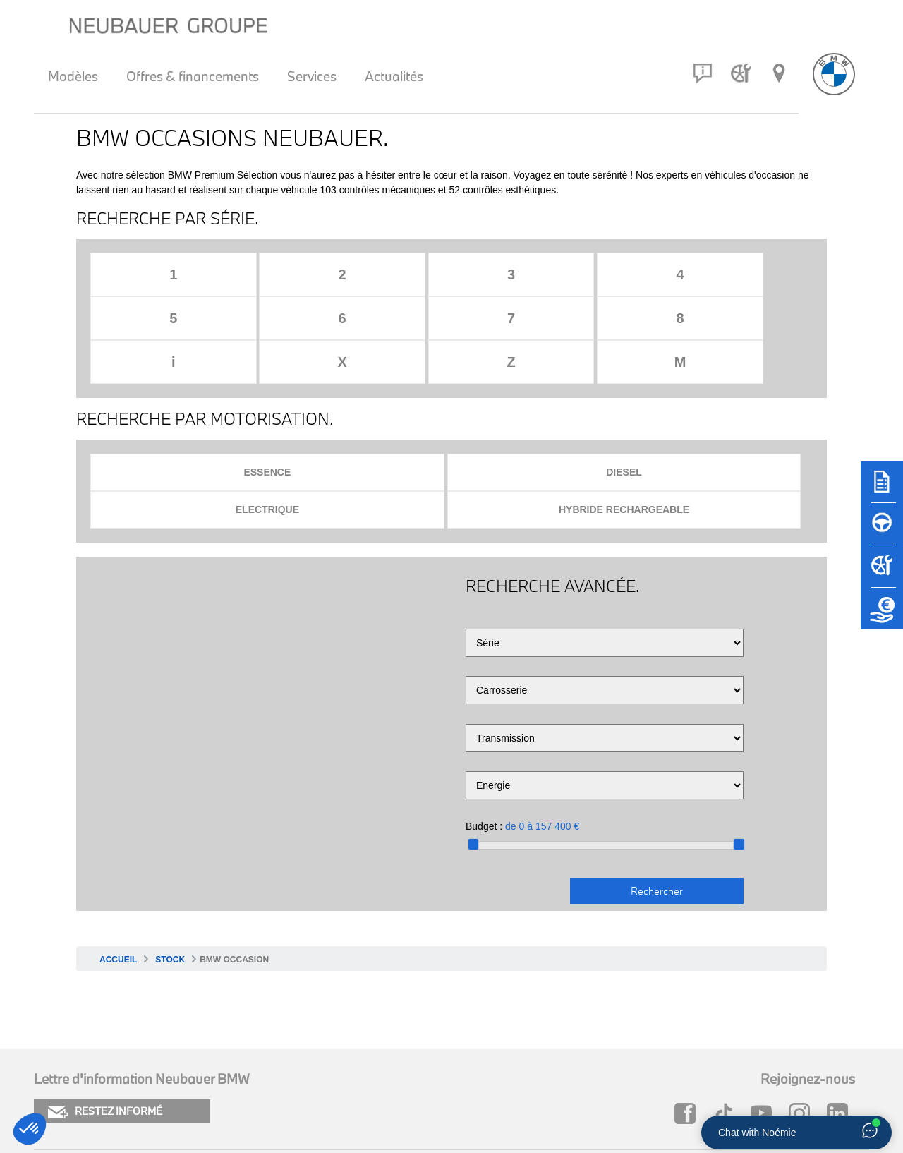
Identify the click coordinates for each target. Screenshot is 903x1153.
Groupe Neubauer (664, 1080)
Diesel (358, 386)
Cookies (54, 1056)
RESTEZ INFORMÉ (105, 989)
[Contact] (703, 73)
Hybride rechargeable (718, 386)
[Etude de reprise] (882, 615)
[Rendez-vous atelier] (741, 73)
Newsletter (257, 1080)
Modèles (73, 76)
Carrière (444, 1080)
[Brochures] (882, 488)
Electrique (538, 386)
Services (312, 76)
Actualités (394, 76)
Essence (178, 386)
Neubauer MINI (657, 1056)
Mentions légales (77, 1080)
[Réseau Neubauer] (779, 73)
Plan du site (259, 1056)
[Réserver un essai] (882, 530)
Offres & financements (192, 76)
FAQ (434, 1056)
